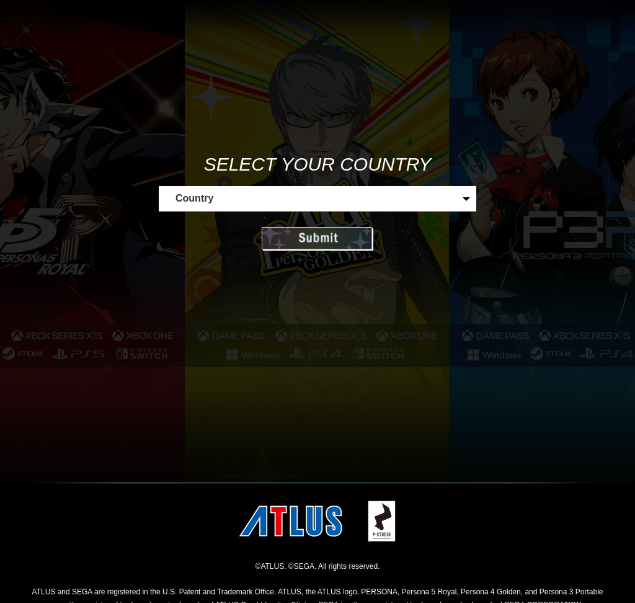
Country (194, 198)
